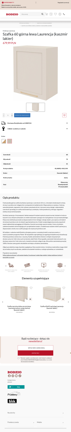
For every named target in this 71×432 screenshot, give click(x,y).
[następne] (68, 302)
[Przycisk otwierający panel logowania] (60, 14)
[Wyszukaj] (31, 14)
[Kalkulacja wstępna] (51, 14)
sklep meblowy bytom (55, 255)
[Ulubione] (55, 14)
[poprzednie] (3, 302)
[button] (4, 115)
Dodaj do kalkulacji (22, 115)
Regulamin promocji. (63, 2)
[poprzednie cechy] (6, 266)
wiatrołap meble (41, 255)
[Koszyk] (46, 14)
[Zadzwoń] (64, 14)
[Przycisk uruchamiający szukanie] (42, 14)
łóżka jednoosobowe (9, 255)
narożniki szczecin (8, 257)
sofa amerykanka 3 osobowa (26, 255)
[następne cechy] (65, 266)
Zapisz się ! (35, 353)
